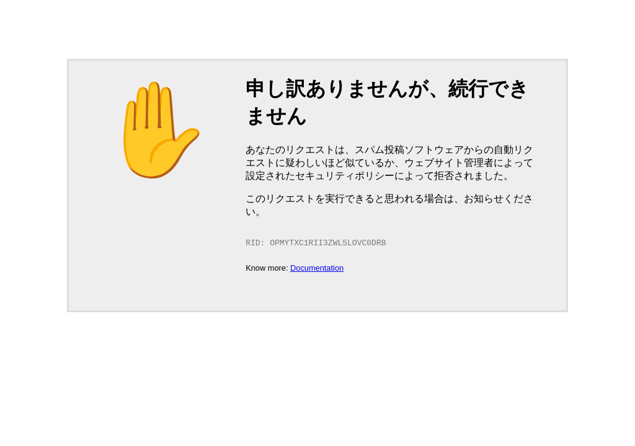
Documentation (317, 269)
